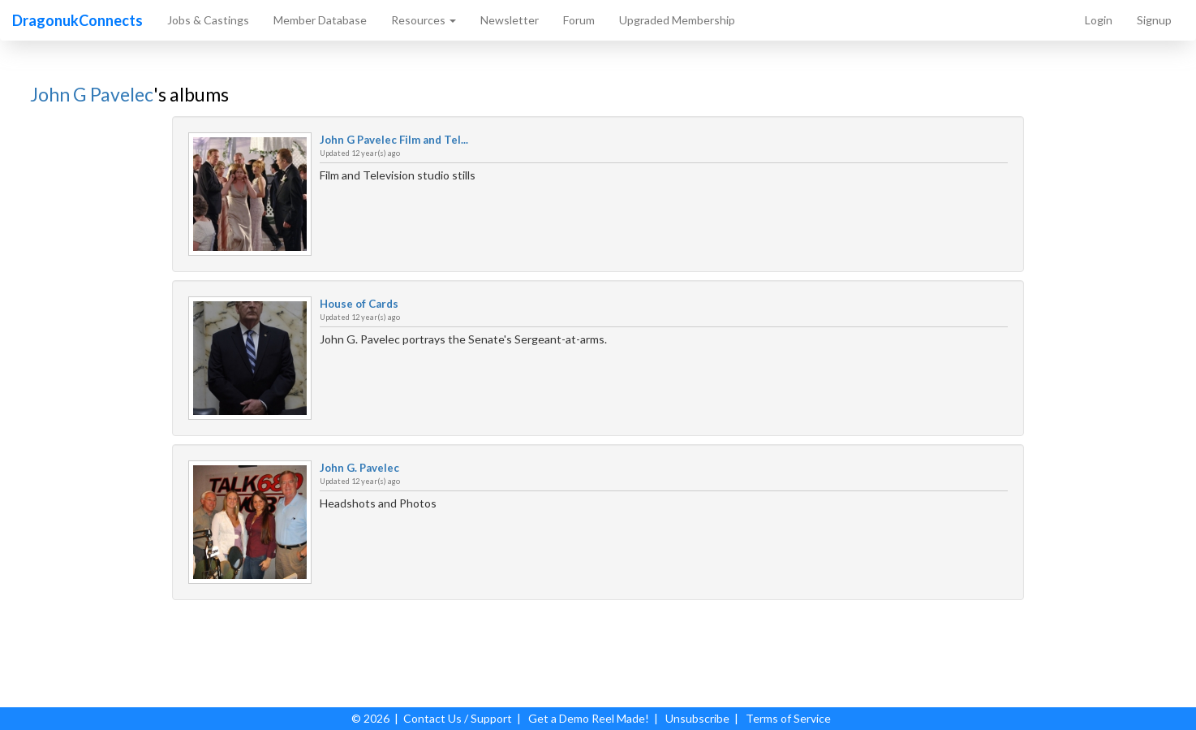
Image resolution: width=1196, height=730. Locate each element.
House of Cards (359, 303)
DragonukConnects (77, 20)
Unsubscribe (697, 718)
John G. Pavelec (359, 467)
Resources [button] (423, 20)
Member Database (320, 20)
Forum (579, 20)
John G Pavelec (91, 94)
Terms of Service (788, 718)
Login (1098, 20)
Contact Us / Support (457, 718)
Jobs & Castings (208, 20)
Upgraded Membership (677, 20)
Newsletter (509, 20)
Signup (1154, 20)
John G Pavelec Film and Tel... (394, 139)
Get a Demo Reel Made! (588, 718)
